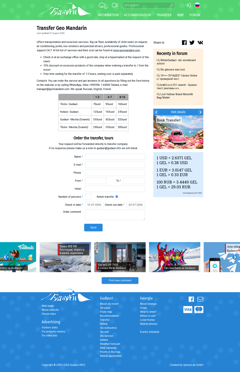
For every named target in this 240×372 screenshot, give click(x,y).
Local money (147, 319)
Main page (48, 305)
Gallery (104, 339)
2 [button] (179, 147)
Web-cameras (108, 347)
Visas (143, 307)
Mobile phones (149, 323)
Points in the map (110, 351)
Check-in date (74, 204)
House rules (49, 313)
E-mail (78, 164)
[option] (178, 132)
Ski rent (104, 331)
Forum (195, 15)
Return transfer (105, 196)
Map (180, 15)
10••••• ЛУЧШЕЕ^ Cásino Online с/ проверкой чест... (177, 77)
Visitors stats (50, 327)
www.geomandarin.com (126, 50)
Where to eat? (148, 315)
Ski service (106, 335)
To (118, 180)
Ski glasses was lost (171, 69)
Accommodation (109, 315)
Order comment (73, 211)
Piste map (106, 311)
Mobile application (111, 355)
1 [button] (177, 147)
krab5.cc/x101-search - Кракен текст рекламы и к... (177, 86)
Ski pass (105, 307)
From (79, 180)
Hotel (79, 188)
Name (78, 156)
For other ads (49, 335)
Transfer (105, 319)
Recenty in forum (172, 53)
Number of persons (70, 196)
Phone (78, 172)
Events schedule (149, 331)
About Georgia (148, 303)
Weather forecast (110, 343)
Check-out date (114, 204)
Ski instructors (108, 327)
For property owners (53, 331)
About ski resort (109, 303)
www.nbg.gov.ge (188, 193)
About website (50, 309)
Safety (104, 323)
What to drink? (148, 311)
